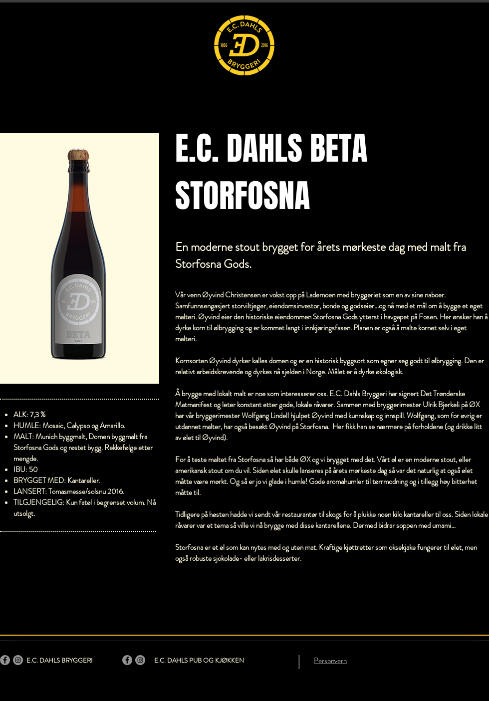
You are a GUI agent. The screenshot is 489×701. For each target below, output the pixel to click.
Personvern (330, 660)
